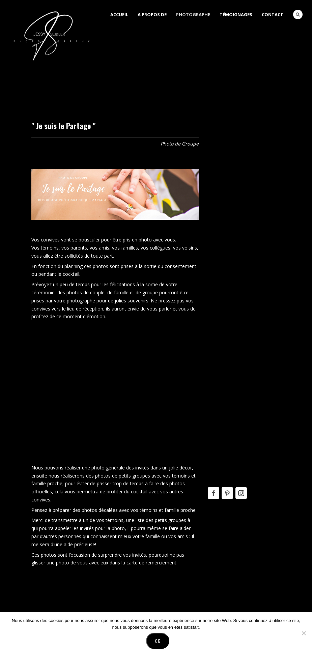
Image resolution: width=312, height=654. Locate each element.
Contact (272, 14)
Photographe (193, 14)
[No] (303, 633)
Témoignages (236, 14)
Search (298, 14)
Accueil (119, 14)
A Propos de (152, 14)
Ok (157, 640)
